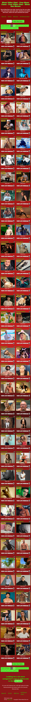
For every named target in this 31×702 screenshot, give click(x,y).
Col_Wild (18, 416)
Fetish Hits (10, 699)
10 (6, 28)
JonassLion (19, 66)
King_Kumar (4, 66)
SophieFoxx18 (20, 259)
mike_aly (3, 206)
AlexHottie (19, 328)
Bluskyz (3, 643)
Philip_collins (20, 101)
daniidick (3, 504)
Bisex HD (4, 16)
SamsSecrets (19, 521)
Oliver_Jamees (20, 294)
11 (9, 28)
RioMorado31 (19, 609)
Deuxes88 (18, 486)
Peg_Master (19, 643)
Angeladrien (4, 311)
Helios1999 (19, 451)
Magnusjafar (4, 346)
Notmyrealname (20, 538)
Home (9, 21)
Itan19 (2, 189)
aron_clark (19, 504)
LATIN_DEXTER (5, 486)
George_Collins (20, 154)
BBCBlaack (19, 136)
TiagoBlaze (19, 206)
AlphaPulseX (4, 364)
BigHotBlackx (4, 136)
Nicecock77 (4, 556)
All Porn (9, 16)
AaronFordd (4, 451)
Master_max (19, 31)
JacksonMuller (5, 241)
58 (14, 28)
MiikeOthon (19, 84)
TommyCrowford (20, 311)
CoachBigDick (5, 591)
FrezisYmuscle (5, 399)
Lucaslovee (19, 346)
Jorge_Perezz (4, 84)
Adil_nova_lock (5, 49)
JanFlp (18, 49)
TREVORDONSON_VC (7, 521)
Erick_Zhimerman (21, 364)
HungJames (4, 31)
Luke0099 (18, 223)
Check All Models (6, 25)
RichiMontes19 (20, 433)
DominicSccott (5, 416)
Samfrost (18, 626)
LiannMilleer (19, 189)
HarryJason (4, 381)
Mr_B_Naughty (5, 154)
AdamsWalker (4, 118)
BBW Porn (15, 16)
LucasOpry (4, 294)
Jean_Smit (3, 276)
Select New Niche (18, 21)
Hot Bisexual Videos (24, 16)
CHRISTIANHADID (21, 381)
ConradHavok (20, 591)
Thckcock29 (4, 469)
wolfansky (3, 223)
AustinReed (19, 469)
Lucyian (3, 574)
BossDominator (20, 276)
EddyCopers (4, 101)
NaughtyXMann (20, 399)
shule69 (3, 171)
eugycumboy (4, 433)
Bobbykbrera (4, 259)
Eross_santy (19, 241)
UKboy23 (3, 626)
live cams (18, 681)
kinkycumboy (4, 328)
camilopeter (19, 171)
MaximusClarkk (5, 538)
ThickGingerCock (5, 609)
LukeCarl (18, 118)
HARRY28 (18, 574)
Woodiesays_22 (20, 556)
